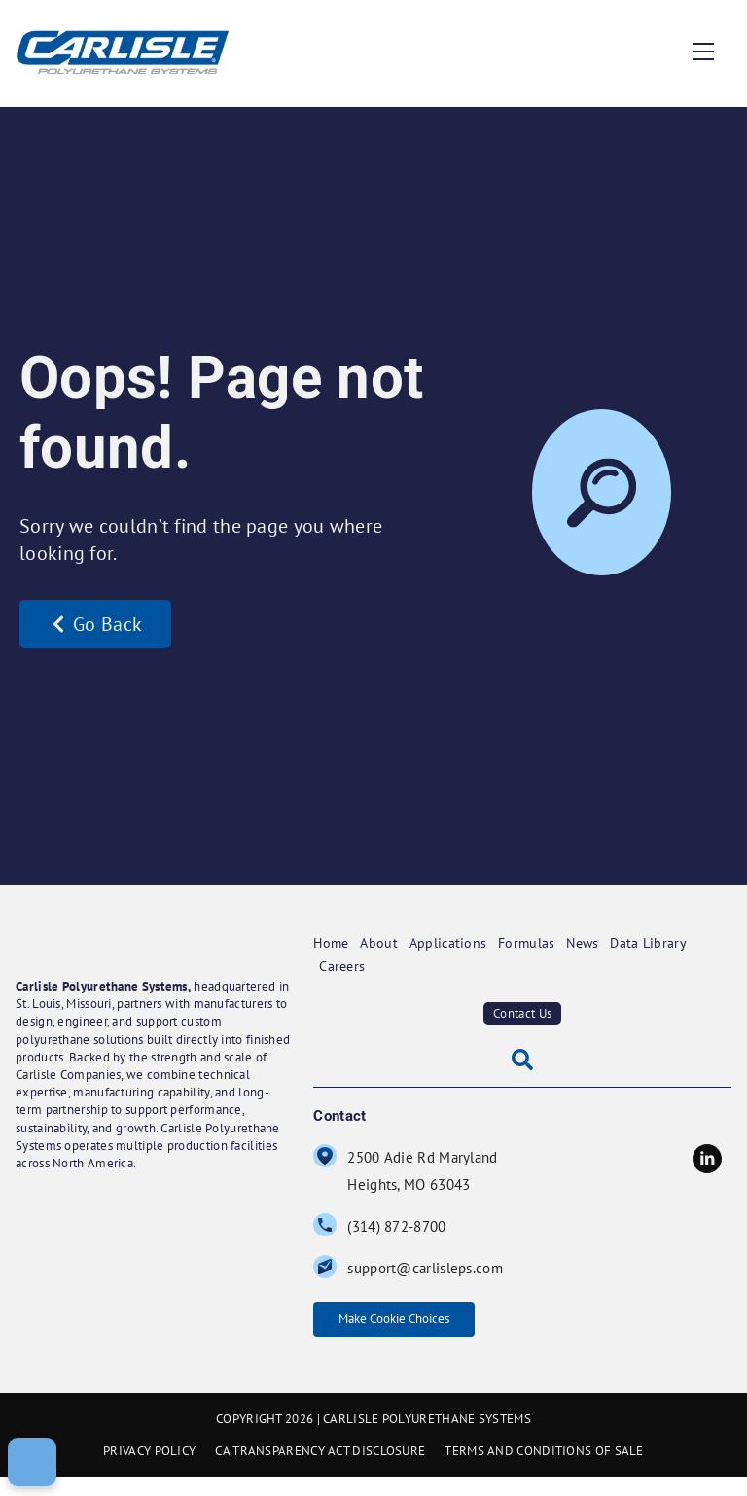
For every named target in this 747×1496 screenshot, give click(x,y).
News (595, 940)
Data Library (663, 940)
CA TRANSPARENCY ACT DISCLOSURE (320, 1470)
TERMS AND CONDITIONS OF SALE (544, 1470)
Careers (343, 960)
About (385, 940)
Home (330, 940)
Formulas (534, 940)
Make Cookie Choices (411, 1324)
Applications (454, 940)
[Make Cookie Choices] (32, 1462)
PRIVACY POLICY (149, 1470)
